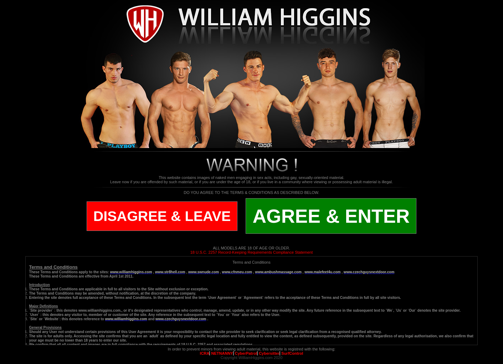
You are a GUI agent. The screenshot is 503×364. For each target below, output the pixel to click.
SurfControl (292, 353)
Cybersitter (269, 353)
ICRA (205, 353)
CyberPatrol (246, 353)
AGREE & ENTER (331, 216)
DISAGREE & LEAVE (162, 216)
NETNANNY (222, 353)
